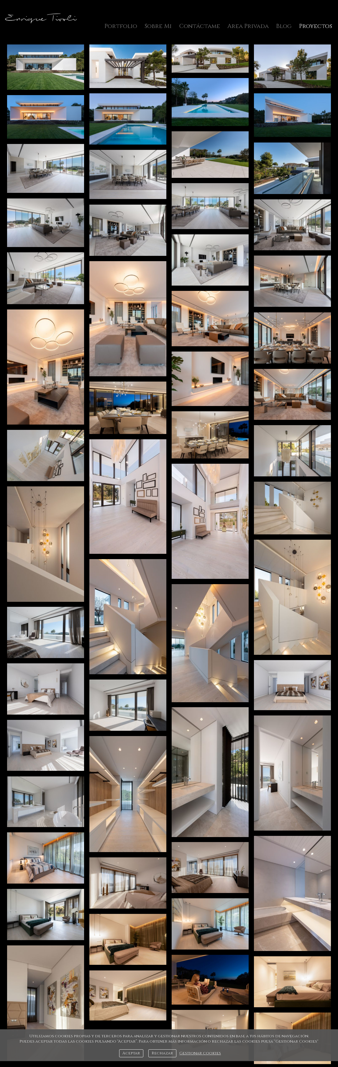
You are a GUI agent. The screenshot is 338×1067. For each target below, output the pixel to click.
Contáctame (199, 26)
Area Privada (248, 26)
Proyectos (315, 26)
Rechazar (162, 1053)
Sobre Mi (158, 26)
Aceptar (131, 1053)
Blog (284, 26)
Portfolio (120, 26)
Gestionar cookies (200, 1053)
